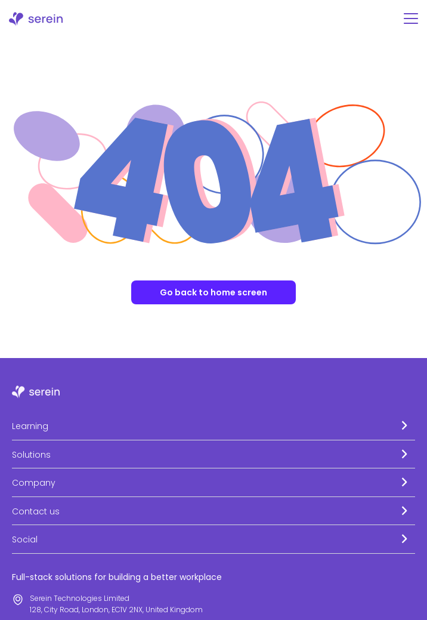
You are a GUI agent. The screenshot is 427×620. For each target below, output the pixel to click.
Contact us (36, 511)
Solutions (31, 455)
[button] (213, 426)
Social (25, 539)
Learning (30, 426)
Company (33, 483)
